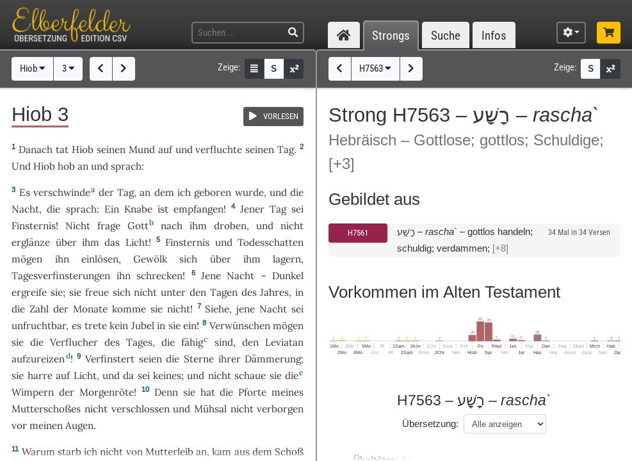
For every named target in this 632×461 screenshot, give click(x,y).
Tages (139, 342)
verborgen (280, 409)
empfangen (198, 209)
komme (129, 309)
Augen (79, 425)
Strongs (391, 35)
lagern (287, 259)
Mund (142, 149)
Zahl (39, 309)
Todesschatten (271, 242)
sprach (126, 166)
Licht (137, 242)
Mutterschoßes (46, 409)
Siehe (217, 309)
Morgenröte (106, 392)
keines (167, 375)
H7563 (375, 68)
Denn (166, 392)
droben (230, 226)
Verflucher (74, 342)
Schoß (289, 452)
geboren (212, 192)
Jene (211, 276)
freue (97, 292)
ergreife (29, 292)
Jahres (274, 292)
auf (165, 149)
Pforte (252, 392)
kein (118, 325)
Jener (252, 209)
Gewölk (150, 259)
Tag (285, 149)
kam (221, 452)
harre (40, 375)
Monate (90, 309)
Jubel (142, 325)
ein (190, 325)
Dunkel (288, 276)
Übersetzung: (430, 423)
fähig (192, 342)
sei (297, 209)
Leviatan (284, 342)
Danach (36, 149)
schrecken (159, 276)
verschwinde (61, 192)
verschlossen (140, 409)
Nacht (25, 209)
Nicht (77, 226)
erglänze (31, 242)
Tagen (224, 292)
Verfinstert (109, 359)
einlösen (99, 259)
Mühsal (210, 409)
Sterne (199, 359)
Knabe (138, 209)
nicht (292, 226)
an (82, 166)
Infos (494, 35)
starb (69, 452)
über (66, 242)
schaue (250, 375)
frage (108, 226)
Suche (445, 35)
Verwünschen (239, 325)
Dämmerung (273, 359)
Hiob (32, 68)
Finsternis (34, 226)
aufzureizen (38, 359)
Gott (138, 226)
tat (62, 149)
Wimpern (33, 392)
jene (245, 309)
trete (96, 325)
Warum (38, 452)
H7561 (358, 233)
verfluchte (218, 149)
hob (66, 166)
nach (171, 226)
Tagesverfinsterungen (61, 276)
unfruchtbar (39, 325)
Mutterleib (169, 452)
